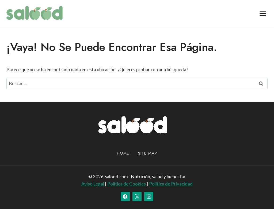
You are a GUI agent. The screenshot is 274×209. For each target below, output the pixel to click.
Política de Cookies (126, 184)
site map (147, 153)
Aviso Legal (92, 184)
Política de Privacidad (171, 184)
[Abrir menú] (263, 13)
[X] (137, 196)
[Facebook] (125, 196)
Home (123, 153)
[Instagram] (148, 196)
